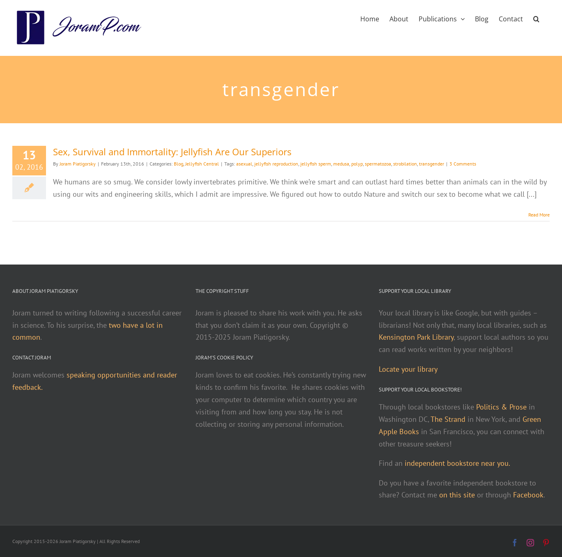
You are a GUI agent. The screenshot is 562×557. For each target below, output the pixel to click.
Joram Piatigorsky (78, 164)
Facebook (528, 494)
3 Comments (462, 164)
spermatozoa (378, 164)
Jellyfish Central (202, 164)
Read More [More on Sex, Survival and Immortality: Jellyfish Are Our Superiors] (539, 215)
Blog (178, 164)
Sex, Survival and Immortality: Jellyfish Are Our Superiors (172, 151)
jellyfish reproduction (276, 164)
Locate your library (408, 369)
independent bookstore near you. (457, 463)
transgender (431, 164)
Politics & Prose (501, 407)
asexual (244, 164)
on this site (457, 494)
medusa (341, 164)
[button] (536, 18)
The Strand (448, 419)
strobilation (405, 164)
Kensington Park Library (416, 337)
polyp (357, 164)
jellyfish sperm (315, 164)
